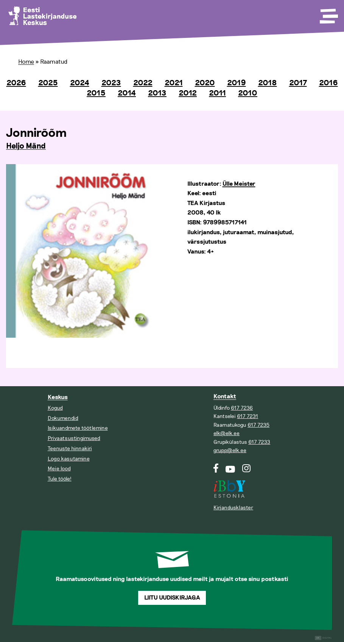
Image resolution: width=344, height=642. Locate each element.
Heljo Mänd (26, 146)
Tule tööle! (60, 479)
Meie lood (59, 468)
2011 (217, 93)
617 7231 (247, 416)
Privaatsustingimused (74, 438)
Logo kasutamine (69, 459)
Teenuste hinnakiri (70, 448)
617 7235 (258, 425)
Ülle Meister (239, 184)
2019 (236, 83)
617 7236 (242, 408)
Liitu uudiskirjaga (172, 598)
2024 (79, 83)
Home (26, 62)
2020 (205, 83)
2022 (143, 83)
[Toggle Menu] (328, 13)
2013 (157, 93)
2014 (127, 93)
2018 (267, 83)
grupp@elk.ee (229, 450)
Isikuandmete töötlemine (78, 428)
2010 (247, 93)
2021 (174, 83)
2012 (188, 93)
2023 (111, 83)
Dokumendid (63, 418)
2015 (96, 93)
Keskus (58, 397)
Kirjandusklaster (233, 507)
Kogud (55, 408)
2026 (16, 83)
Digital (323, 638)
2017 (298, 83)
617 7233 (259, 442)
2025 (48, 83)
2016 (328, 83)
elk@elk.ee (226, 433)
